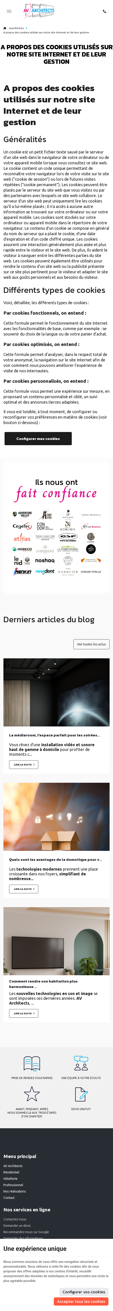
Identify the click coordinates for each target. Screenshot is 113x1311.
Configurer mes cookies (38, 438)
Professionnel (13, 1185)
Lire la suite (23, 764)
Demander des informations (23, 1238)
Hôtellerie (10, 1178)
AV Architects (13, 1166)
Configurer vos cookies (84, 1292)
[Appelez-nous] (104, 11)
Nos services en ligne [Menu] (26, 1209)
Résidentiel (11, 1172)
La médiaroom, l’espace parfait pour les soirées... (54, 735)
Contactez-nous (14, 1219)
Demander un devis (17, 1225)
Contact (9, 1198)
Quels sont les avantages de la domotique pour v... (55, 859)
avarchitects (13, 28)
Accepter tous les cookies (81, 1301)
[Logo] (38, 11)
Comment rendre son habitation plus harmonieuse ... (43, 983)
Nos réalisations (14, 1191)
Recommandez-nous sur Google (26, 1232)
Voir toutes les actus (91, 644)
